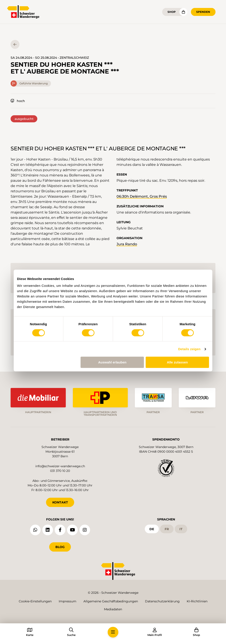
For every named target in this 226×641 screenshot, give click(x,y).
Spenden (203, 11)
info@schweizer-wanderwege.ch (60, 466)
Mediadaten (113, 609)
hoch (18, 101)
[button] (113, 632)
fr (167, 529)
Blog (60, 547)
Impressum (67, 601)
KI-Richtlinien (197, 601)
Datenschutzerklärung (162, 601)
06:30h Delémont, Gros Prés (142, 196)
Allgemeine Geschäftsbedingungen (110, 601)
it (181, 529)
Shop (172, 11)
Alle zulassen (177, 362)
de (151, 529)
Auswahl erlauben (112, 362)
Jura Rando (127, 244)
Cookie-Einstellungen (35, 601)
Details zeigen (189, 349)
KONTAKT (60, 502)
